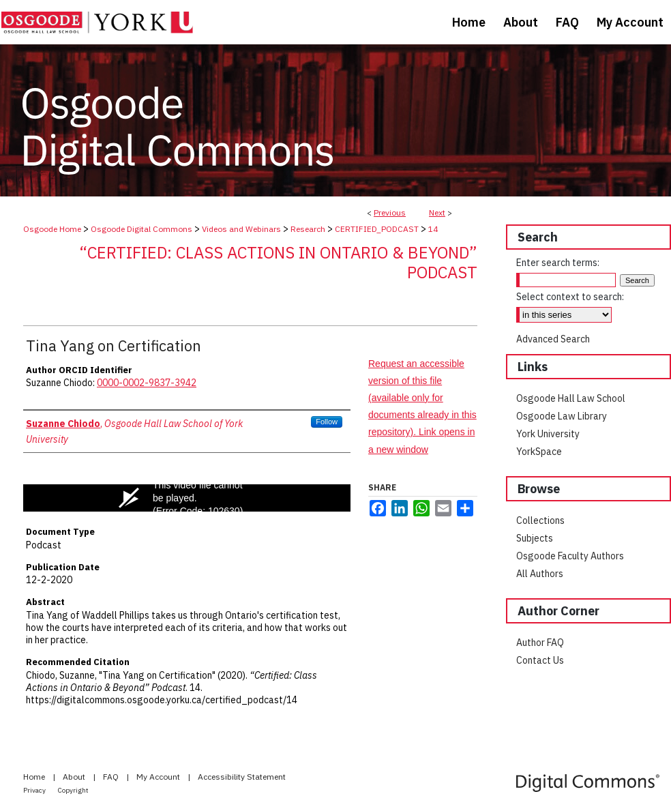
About (75, 776)
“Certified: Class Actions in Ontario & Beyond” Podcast (278, 262)
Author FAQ (540, 642)
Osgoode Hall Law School (570, 398)
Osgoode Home (52, 229)
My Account (159, 776)
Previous (390, 212)
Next (437, 212)
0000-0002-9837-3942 (146, 383)
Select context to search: (570, 297)
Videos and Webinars (241, 229)
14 (433, 229)
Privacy (35, 790)
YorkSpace (539, 451)
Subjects (534, 538)
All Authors (539, 574)
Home (35, 776)
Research (307, 229)
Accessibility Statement (242, 776)
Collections (540, 520)
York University (548, 434)
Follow (327, 421)
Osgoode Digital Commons (141, 229)
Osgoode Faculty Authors (570, 556)
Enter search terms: (557, 262)
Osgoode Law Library (561, 416)
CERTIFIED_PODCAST (377, 229)
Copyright (73, 790)
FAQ (112, 776)
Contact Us (540, 660)
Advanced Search (553, 339)
